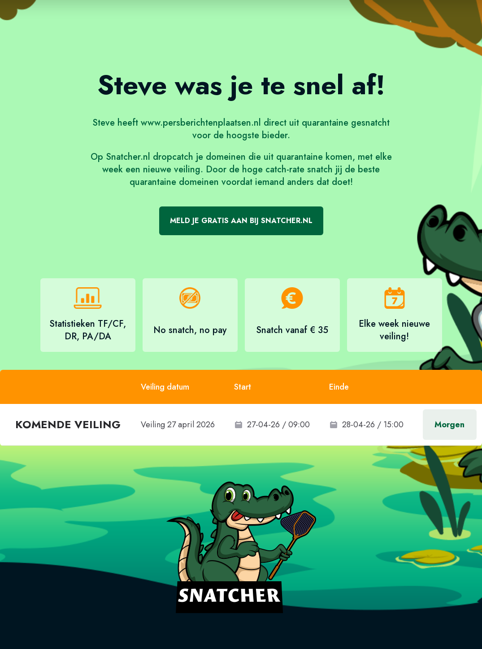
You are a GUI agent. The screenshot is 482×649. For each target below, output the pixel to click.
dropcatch (173, 156)
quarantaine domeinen (174, 182)
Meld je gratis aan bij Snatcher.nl (241, 220)
